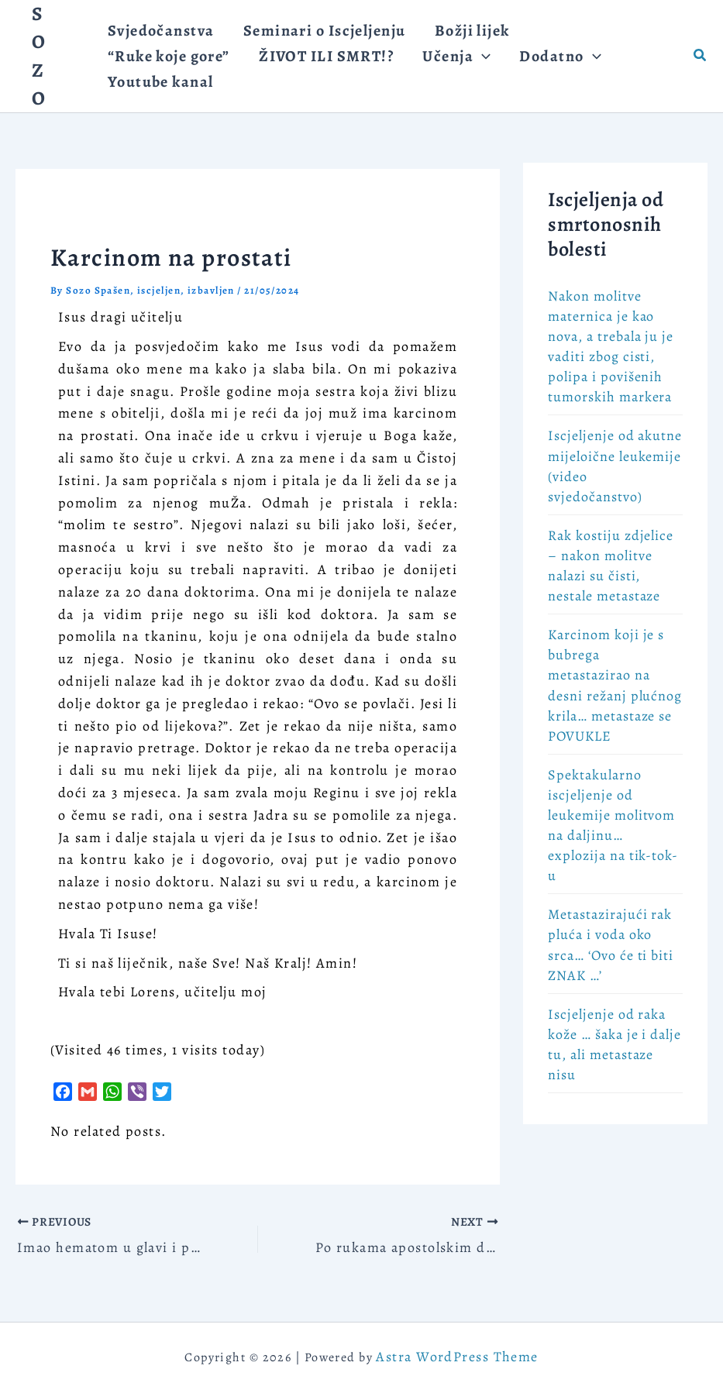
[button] (701, 56)
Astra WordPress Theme (457, 1356)
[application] (321, 77)
